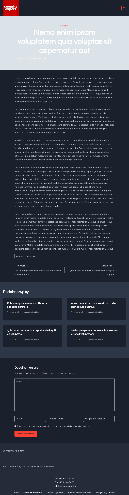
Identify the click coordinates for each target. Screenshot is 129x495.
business (64, 26)
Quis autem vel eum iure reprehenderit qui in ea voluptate (91, 270)
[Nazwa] (30, 419)
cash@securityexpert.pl (64, 486)
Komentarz (22, 381)
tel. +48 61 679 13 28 (64, 478)
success (31, 256)
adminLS (22, 58)
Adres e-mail (57, 418)
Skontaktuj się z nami (13, 450)
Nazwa (20, 418)
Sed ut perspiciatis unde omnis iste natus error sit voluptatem (38, 270)
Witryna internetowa (94, 418)
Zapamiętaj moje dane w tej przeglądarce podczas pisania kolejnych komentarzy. (53, 426)
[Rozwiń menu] (123, 8)
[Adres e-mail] (64, 419)
